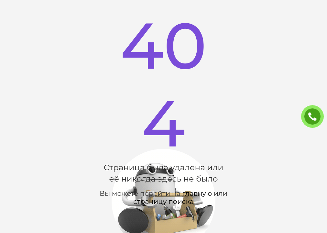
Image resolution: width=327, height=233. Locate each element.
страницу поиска (163, 201)
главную (197, 193)
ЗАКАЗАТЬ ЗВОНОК (315, 117)
